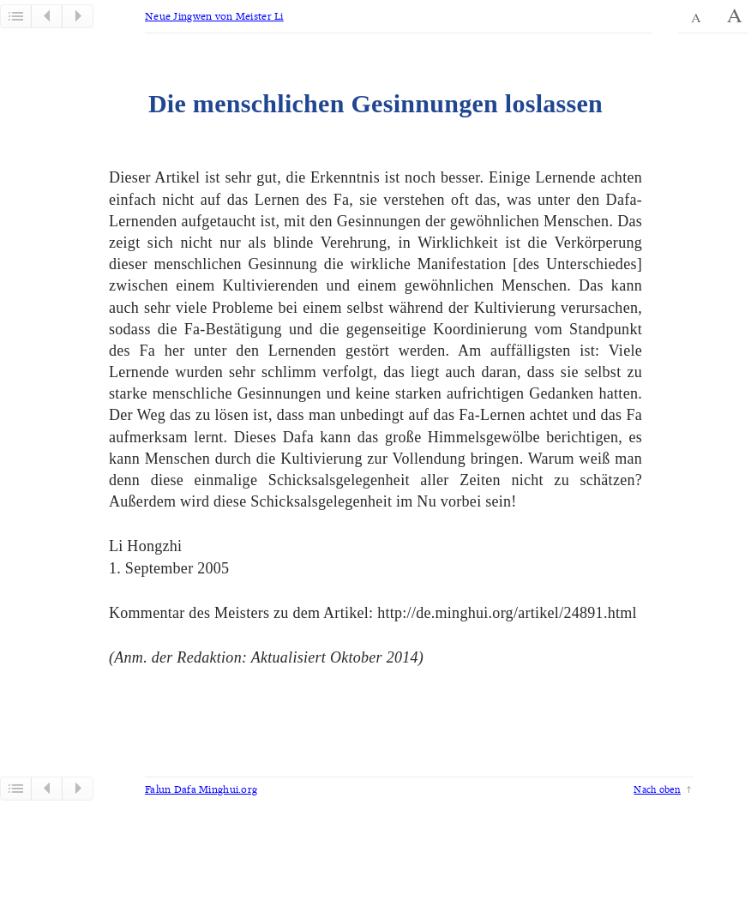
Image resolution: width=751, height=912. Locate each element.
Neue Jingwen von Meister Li (214, 16)
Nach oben (657, 789)
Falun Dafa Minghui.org (201, 789)
